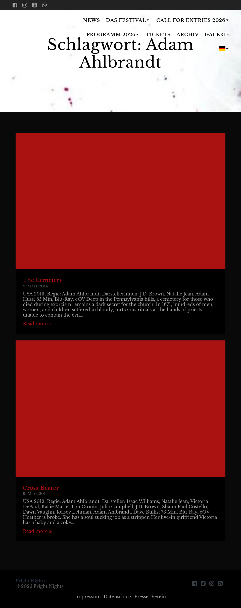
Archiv (188, 34)
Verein (158, 596)
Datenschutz (117, 596)
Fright (38, 35)
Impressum (88, 596)
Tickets (158, 34)
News (91, 20)
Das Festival (126, 20)
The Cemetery (43, 280)
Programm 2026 (110, 34)
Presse (141, 596)
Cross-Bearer (41, 488)
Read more (35, 324)
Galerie (217, 34)
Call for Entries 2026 (190, 20)
